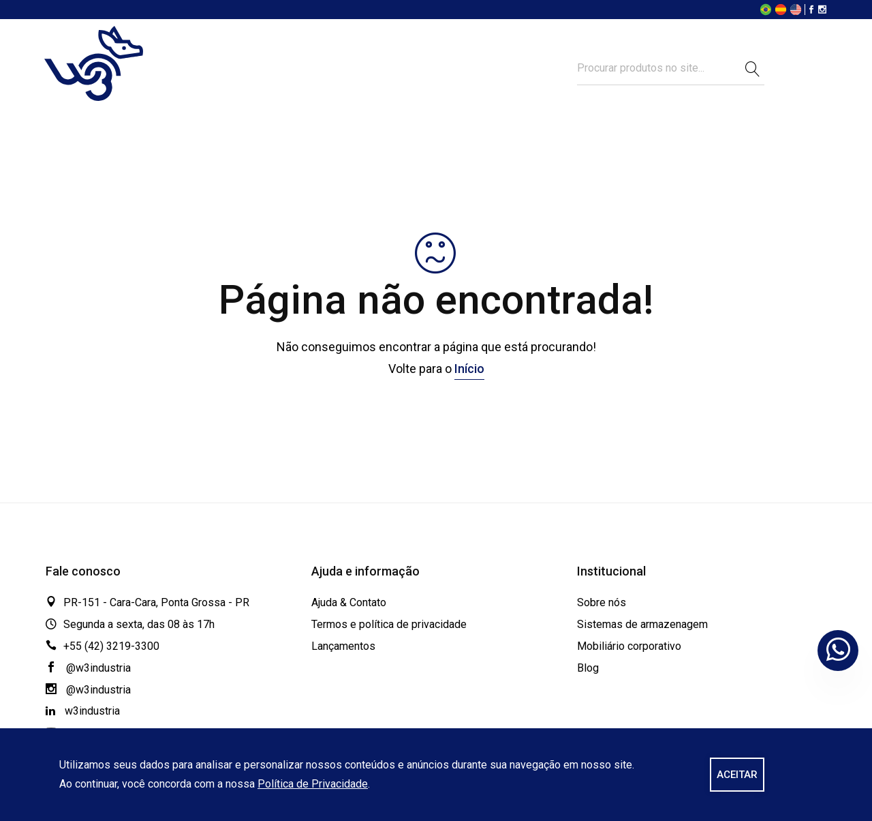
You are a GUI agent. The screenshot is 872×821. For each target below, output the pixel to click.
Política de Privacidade (313, 783)
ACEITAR (737, 774)
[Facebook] (811, 10)
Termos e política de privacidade (389, 624)
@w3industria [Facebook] (88, 667)
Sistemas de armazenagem (642, 624)
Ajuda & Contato (348, 602)
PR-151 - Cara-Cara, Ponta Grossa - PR (156, 602)
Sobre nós (601, 602)
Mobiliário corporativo (629, 646)
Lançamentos (343, 646)
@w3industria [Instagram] (88, 689)
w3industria (83, 710)
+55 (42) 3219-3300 (111, 646)
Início (469, 368)
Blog (588, 667)
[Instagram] (822, 10)
